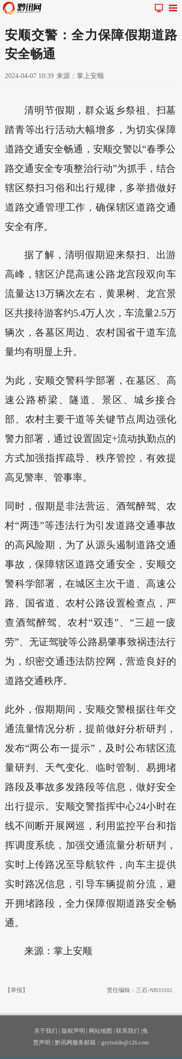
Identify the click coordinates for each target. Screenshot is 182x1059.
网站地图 (100, 1030)
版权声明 (73, 1030)
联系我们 (127, 1030)
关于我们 (45, 1030)
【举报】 (16, 990)
